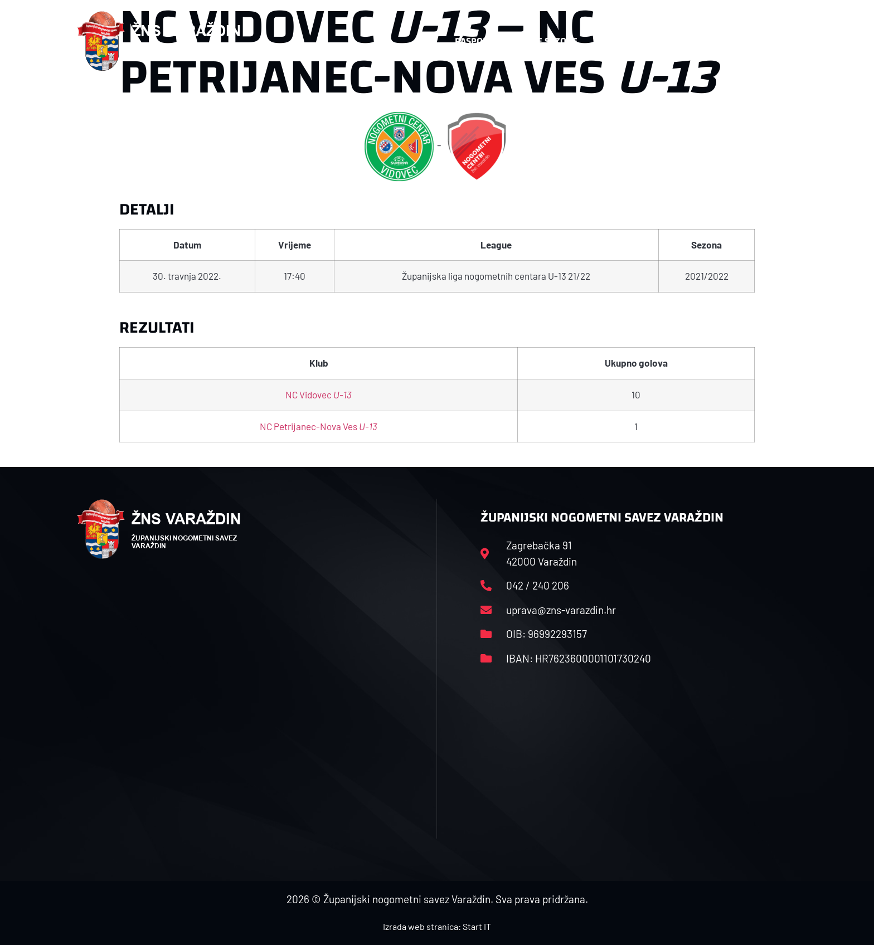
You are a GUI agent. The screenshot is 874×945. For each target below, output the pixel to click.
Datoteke (619, 41)
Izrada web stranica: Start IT (437, 926)
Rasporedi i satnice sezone (516, 41)
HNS (425, 41)
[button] (775, 41)
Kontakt (680, 41)
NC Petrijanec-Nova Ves (318, 426)
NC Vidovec (318, 394)
